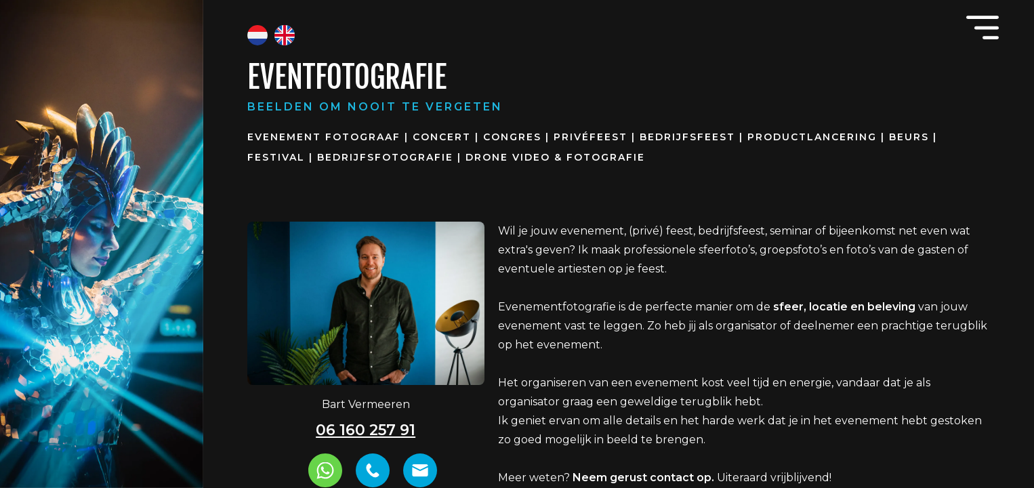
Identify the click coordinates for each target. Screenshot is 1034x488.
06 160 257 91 (365, 430)
